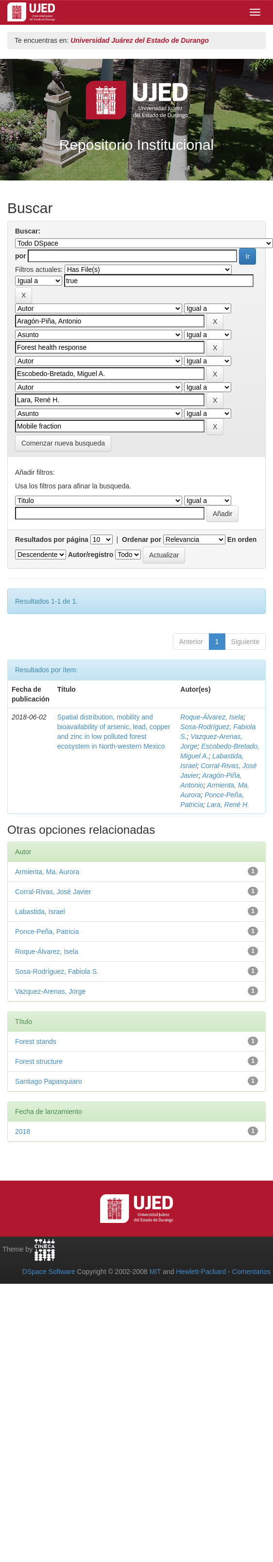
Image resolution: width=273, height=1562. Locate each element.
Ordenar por (141, 539)
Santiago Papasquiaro (48, 1081)
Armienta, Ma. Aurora (47, 872)
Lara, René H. (228, 804)
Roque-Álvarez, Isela (211, 717)
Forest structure (39, 1061)
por (20, 256)
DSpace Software (48, 1271)
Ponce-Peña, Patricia (47, 931)
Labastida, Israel (40, 912)
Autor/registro (90, 554)
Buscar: (27, 231)
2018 (22, 1131)
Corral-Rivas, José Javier (53, 892)
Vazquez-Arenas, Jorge (50, 991)
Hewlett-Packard (201, 1271)
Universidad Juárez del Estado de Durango (139, 40)
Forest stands (35, 1041)
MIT (155, 1271)
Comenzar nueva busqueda (63, 443)
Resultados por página (51, 539)
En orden (242, 539)
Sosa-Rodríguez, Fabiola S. (57, 971)
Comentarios (251, 1271)
